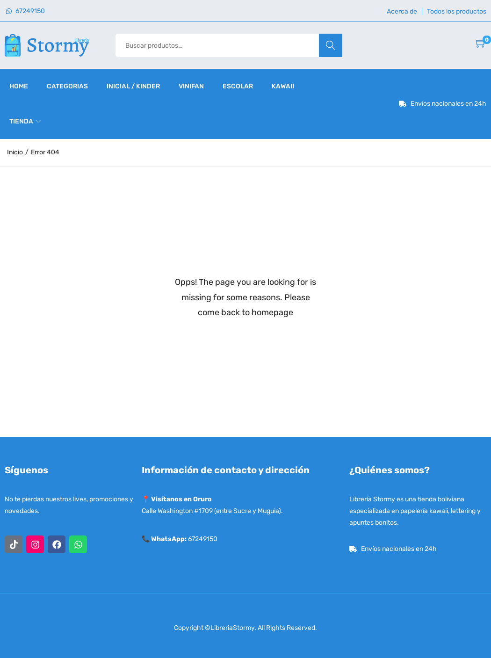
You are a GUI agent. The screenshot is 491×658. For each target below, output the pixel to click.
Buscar (330, 45)
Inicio (15, 152)
